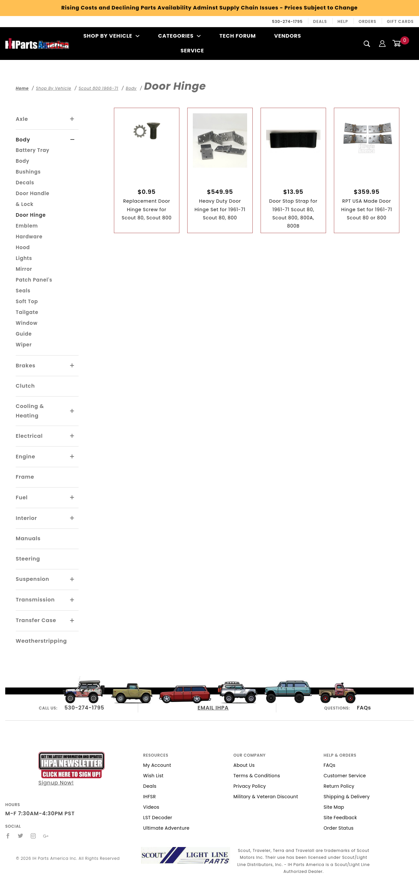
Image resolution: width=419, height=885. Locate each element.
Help (342, 21)
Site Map (333, 807)
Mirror (24, 269)
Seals (23, 290)
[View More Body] (72, 140)
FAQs (364, 707)
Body (23, 139)
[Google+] (46, 836)
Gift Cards (400, 21)
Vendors (287, 36)
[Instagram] (33, 836)
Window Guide (27, 328)
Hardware (29, 236)
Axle (22, 119)
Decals (25, 182)
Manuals (28, 538)
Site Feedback (340, 817)
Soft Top (27, 301)
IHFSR (149, 796)
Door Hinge (31, 215)
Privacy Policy (249, 786)
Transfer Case (36, 620)
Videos (151, 807)
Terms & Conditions (256, 775)
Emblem (27, 225)
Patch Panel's (34, 279)
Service (192, 50)
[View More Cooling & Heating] (72, 411)
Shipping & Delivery (346, 796)
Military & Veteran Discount (265, 796)
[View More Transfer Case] (72, 621)
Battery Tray (32, 150)
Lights (24, 258)
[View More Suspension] (72, 579)
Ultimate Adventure (166, 828)
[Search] (367, 43)
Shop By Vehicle (111, 36)
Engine (25, 456)
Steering (28, 558)
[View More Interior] (72, 518)
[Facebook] (8, 836)
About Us (244, 765)
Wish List (153, 775)
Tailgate (27, 312)
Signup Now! (71, 769)
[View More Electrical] (72, 436)
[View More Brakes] (72, 366)
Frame (25, 477)
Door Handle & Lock (32, 199)
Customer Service (344, 775)
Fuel (22, 497)
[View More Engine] (72, 457)
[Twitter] (21, 836)
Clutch (25, 386)
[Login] (382, 43)
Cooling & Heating (30, 410)
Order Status (338, 828)
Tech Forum (237, 36)
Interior (26, 518)
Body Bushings (28, 166)
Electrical (29, 436)
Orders (367, 21)
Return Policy (338, 786)
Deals (320, 21)
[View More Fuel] (72, 498)
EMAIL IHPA (213, 707)
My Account (157, 765)
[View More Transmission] (72, 600)
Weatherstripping (41, 641)
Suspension (32, 579)
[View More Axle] (72, 119)
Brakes (25, 365)
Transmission (35, 599)
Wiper (24, 344)
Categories (179, 36)
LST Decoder (157, 817)
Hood (23, 247)
